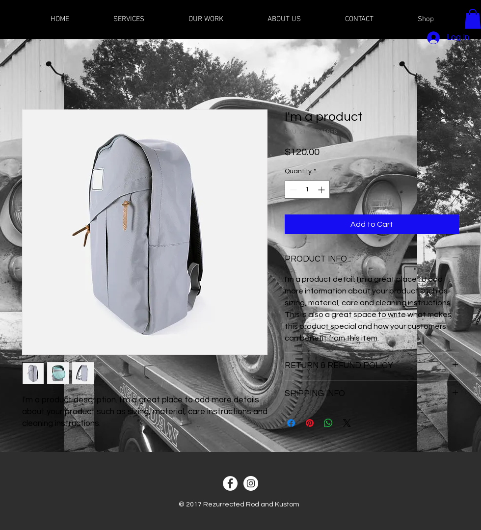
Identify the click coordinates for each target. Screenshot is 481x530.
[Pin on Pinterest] (310, 423)
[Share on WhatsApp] (328, 423)
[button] (472, 19)
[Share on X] (347, 423)
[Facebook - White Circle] (230, 483)
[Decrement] (292, 189)
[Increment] (322, 189)
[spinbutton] (307, 189)
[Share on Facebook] (291, 423)
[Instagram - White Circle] (250, 483)
